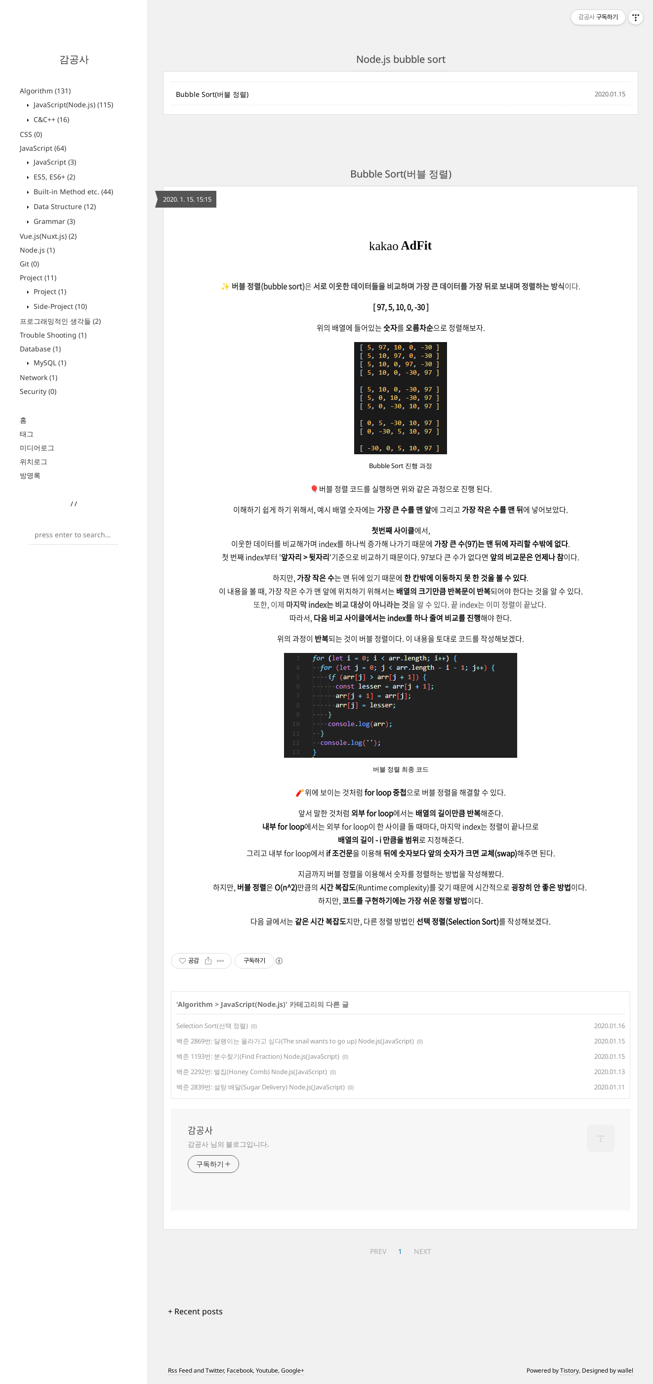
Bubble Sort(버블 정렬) (212, 94)
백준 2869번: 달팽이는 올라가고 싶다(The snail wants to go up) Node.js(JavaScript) (295, 1041)
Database (40, 348)
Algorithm (45, 90)
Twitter (214, 1370)
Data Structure (64, 206)
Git (29, 263)
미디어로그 (37, 447)
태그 (27, 433)
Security (38, 391)
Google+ (292, 1370)
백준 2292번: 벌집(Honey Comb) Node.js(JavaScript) (251, 1071)
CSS (31, 134)
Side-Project (59, 306)
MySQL (49, 362)
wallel (625, 1370)
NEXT (422, 1251)
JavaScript (43, 148)
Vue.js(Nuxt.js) (48, 236)
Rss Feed (180, 1370)
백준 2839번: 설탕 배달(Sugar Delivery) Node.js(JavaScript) (260, 1086)
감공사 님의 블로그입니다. (228, 1144)
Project (38, 277)
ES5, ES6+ (53, 176)
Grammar (53, 221)
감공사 (74, 59)
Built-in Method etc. (72, 191)
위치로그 (33, 461)
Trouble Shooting (53, 335)
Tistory (569, 1370)
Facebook (240, 1370)
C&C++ (50, 119)
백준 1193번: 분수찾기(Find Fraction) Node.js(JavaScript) (257, 1056)
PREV (378, 1251)
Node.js (37, 250)
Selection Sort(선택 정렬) (212, 1025)
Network (38, 377)
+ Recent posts (195, 1311)
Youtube (267, 1370)
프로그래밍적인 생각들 (60, 321)
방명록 (30, 475)
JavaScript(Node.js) (72, 104)
